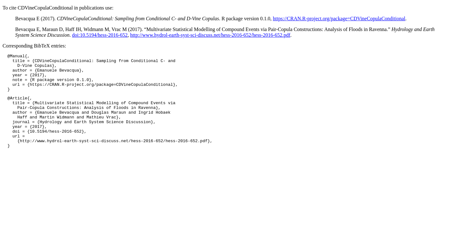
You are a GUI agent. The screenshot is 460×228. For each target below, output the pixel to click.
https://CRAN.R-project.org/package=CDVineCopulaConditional (339, 18)
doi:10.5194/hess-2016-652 (100, 35)
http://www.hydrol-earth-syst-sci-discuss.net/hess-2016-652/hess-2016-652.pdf (210, 35)
